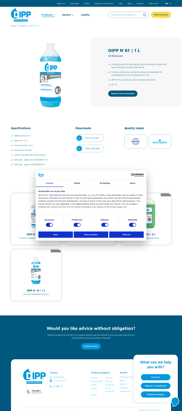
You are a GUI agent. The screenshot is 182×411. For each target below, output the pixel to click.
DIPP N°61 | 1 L (34, 26)
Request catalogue (155, 394)
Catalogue (74, 3)
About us (61, 3)
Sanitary (108, 378)
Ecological (109, 385)
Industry (108, 381)
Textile (94, 388)
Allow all (126, 235)
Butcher (123, 384)
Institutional (125, 391)
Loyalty (85, 14)
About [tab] (132, 183)
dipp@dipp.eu (59, 377)
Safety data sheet (92, 148)
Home (13, 26)
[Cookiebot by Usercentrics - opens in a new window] (133, 175)
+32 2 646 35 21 (60, 380)
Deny (55, 235)
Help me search (161, 15)
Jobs (121, 3)
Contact (139, 3)
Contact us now (91, 346)
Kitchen (94, 378)
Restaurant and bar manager (132, 377)
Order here (153, 3)
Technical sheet (92, 138)
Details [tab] (77, 183)
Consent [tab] (49, 183)
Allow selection (91, 235)
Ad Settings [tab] (105, 183)
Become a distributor (104, 3)
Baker (122, 380)
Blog (130, 3)
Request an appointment (155, 386)
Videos (87, 3)
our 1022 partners (54, 195)
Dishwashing (96, 381)
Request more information (122, 93)
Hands (94, 385)
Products (47, 14)
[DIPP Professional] (21, 15)
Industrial (124, 388)
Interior (94, 395)
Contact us (155, 377)
